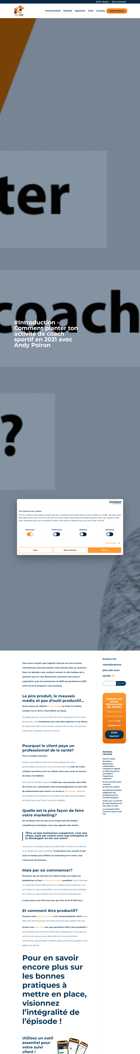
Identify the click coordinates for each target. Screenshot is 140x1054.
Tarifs (91, 11)
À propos (100, 11)
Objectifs (67, 11)
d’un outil (39, 927)
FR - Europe (103, 2)
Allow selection (70, 550)
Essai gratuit (116, 11)
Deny (35, 550)
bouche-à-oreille (45, 916)
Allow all (104, 550)
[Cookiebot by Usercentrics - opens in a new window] (111, 502)
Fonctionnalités (53, 11)
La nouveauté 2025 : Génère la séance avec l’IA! (112, 811)
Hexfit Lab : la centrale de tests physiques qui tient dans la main (112, 803)
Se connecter (120, 2)
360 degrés (70, 791)
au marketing (54, 706)
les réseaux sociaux (52, 880)
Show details (111, 543)
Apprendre (80, 11)
